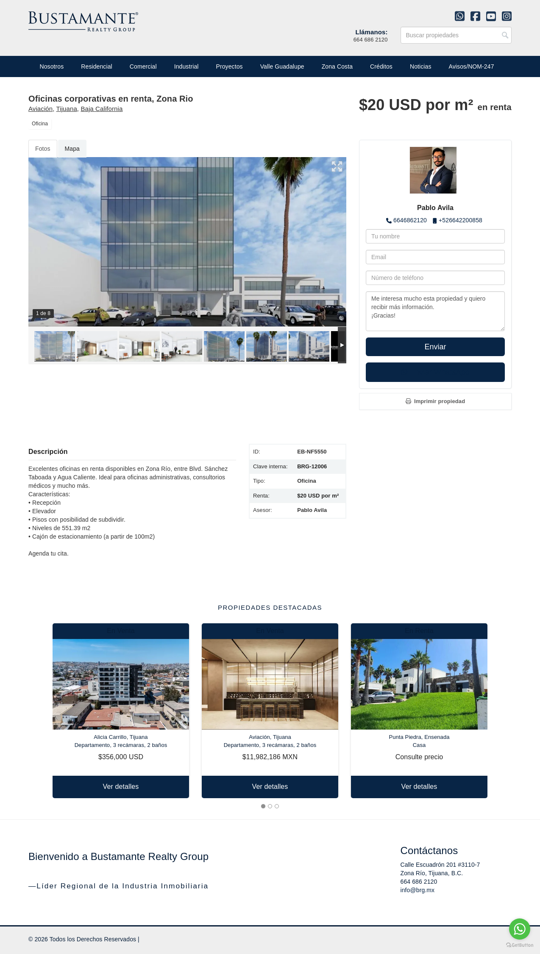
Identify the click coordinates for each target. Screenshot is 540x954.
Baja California (101, 108)
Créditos (381, 66)
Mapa (72, 148)
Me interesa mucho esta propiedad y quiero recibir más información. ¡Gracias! (435, 311)
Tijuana (66, 108)
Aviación (40, 108)
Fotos (42, 148)
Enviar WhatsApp (435, 372)
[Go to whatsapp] (519, 929)
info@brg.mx (418, 890)
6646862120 (410, 220)
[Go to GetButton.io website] (519, 945)
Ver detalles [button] (121, 786)
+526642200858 (460, 220)
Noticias (420, 66)
